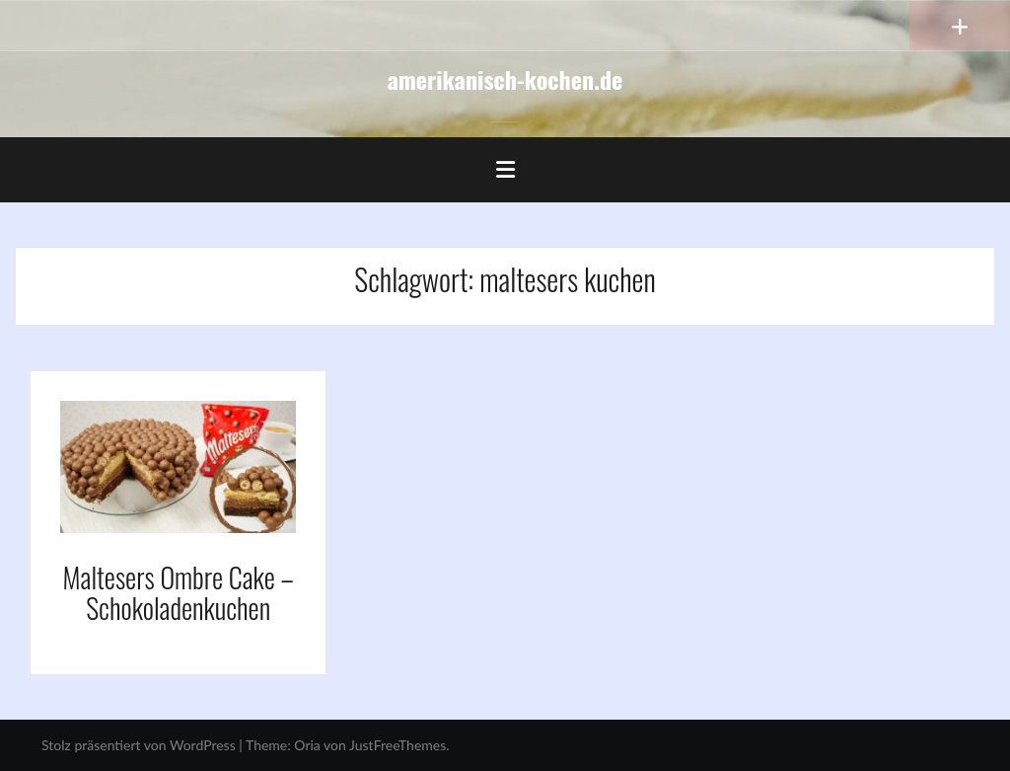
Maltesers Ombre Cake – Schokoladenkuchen (178, 592)
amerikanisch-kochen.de (505, 79)
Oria (307, 744)
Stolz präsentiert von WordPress (138, 744)
